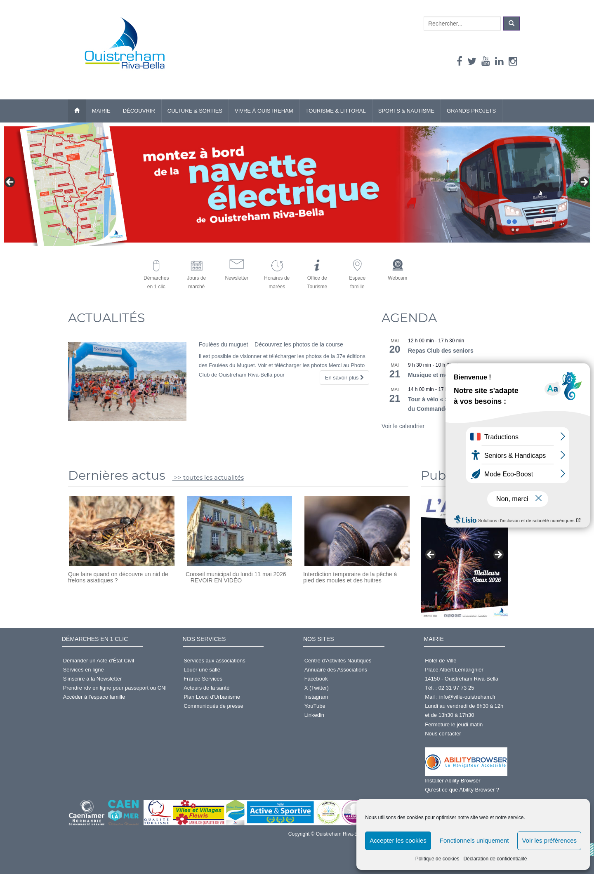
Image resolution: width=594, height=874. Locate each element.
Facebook (316, 679)
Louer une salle (202, 670)
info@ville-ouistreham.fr (467, 697)
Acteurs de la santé (206, 688)
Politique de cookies (437, 859)
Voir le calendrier (403, 426)
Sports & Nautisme (406, 111)
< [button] (10, 182)
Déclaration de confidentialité (495, 859)
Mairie (101, 111)
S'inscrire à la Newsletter (92, 679)
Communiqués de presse (213, 706)
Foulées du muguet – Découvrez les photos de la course (271, 344)
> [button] (584, 182)
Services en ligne (83, 670)
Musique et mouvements (441, 375)
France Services (203, 679)
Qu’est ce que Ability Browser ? (462, 790)
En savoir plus (344, 378)
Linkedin (314, 715)
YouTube (314, 706)
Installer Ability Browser (452, 780)
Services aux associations (214, 660)
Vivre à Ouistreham (264, 111)
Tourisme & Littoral (336, 111)
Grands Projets (471, 111)
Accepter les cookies (398, 840)
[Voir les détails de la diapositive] (297, 184)
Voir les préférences (549, 840)
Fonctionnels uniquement (474, 840)
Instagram (316, 697)
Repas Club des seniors (441, 350)
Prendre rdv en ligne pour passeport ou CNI (115, 688)
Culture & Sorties (194, 111)
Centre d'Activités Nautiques (338, 660)
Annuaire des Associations (335, 670)
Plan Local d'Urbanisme (212, 697)
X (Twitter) (316, 688)
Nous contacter (443, 733)
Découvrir (139, 111)
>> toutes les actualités (208, 477)
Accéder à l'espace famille (94, 697)
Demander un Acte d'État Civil (98, 660)
